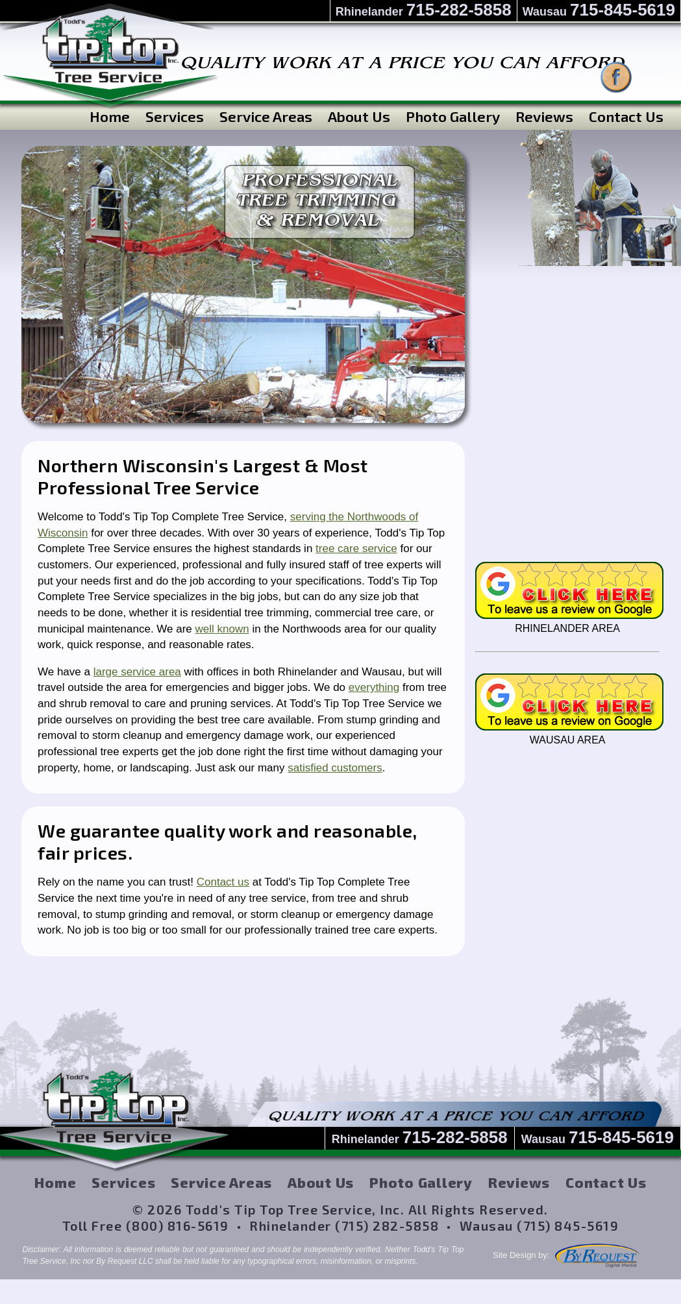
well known (222, 629)
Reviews (544, 116)
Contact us (223, 882)
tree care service (356, 548)
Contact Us (626, 116)
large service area (137, 672)
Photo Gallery (453, 116)
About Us (359, 116)
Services (174, 116)
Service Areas (265, 116)
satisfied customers (335, 768)
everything (374, 687)
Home (110, 116)
